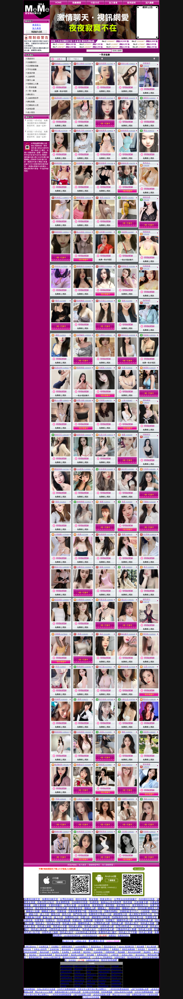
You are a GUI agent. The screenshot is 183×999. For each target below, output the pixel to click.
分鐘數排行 (32, 62)
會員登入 (36, 25)
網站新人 (31, 94)
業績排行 (31, 59)
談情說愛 (31, 109)
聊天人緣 (31, 80)
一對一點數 (32, 91)
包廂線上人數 (32, 84)
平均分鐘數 (32, 69)
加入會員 (36, 28)
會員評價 (31, 73)
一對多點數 (32, 87)
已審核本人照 (32, 105)
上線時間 (31, 76)
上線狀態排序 (32, 98)
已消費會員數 (32, 66)
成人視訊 (31, 112)
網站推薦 (31, 102)
